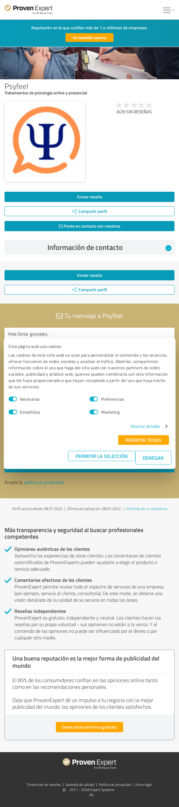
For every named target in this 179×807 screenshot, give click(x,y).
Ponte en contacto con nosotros (89, 226)
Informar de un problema (146, 508)
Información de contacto (109, 247)
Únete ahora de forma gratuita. (89, 727)
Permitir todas (143, 440)
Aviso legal (143, 784)
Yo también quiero (90, 37)
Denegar (153, 457)
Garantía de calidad (80, 784)
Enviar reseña (89, 197)
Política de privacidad (115, 784)
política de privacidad (44, 482)
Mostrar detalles (146, 426)
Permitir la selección (101, 455)
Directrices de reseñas (44, 784)
